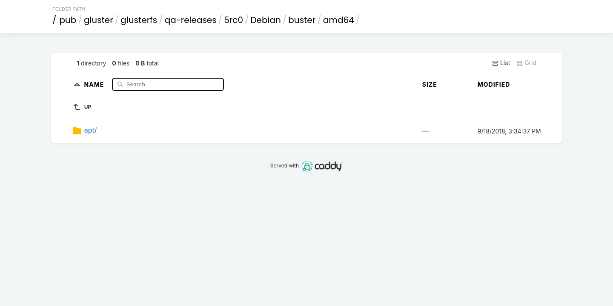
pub (68, 20)
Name (95, 84)
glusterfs (138, 20)
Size (429, 84)
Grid (526, 63)
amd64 (338, 20)
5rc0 (233, 20)
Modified (494, 84)
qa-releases (191, 20)
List (501, 63)
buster (301, 20)
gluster (98, 20)
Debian (265, 20)
